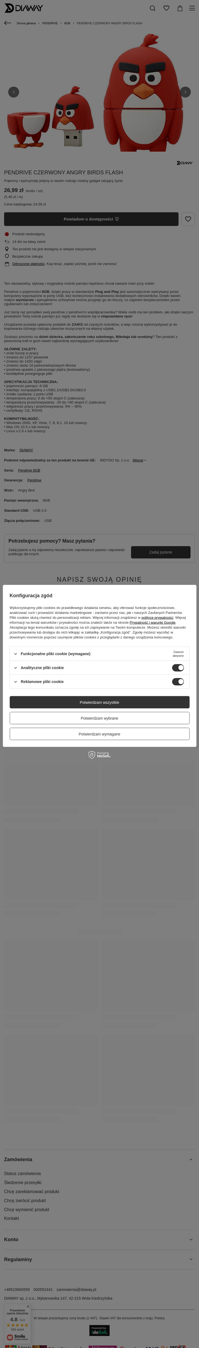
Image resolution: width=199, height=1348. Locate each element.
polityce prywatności (157, 618)
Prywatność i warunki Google (153, 622)
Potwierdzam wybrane (99, 718)
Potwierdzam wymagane (99, 734)
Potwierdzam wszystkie (99, 702)
